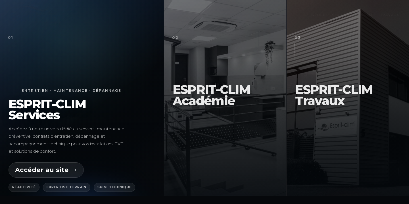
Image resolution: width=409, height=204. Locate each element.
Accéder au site (46, 170)
